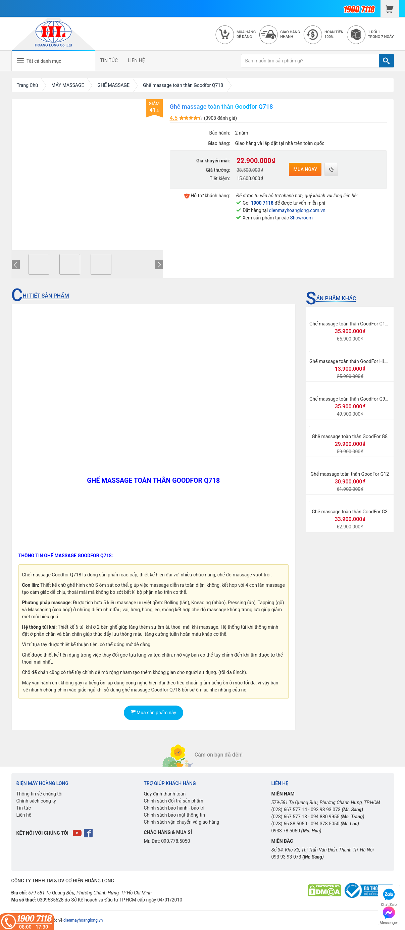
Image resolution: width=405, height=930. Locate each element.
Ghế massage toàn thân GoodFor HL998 (351, 361)
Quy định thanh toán (165, 793)
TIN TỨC (109, 60)
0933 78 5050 (285, 830)
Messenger (389, 915)
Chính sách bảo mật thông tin (174, 815)
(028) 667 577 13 (289, 816)
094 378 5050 (325, 823)
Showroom (301, 217)
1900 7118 (262, 203)
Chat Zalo (389, 896)
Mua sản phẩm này (153, 712)
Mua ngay (305, 169)
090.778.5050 (175, 841)
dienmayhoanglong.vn (83, 920)
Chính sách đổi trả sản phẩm (173, 801)
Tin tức (23, 808)
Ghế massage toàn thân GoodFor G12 (349, 474)
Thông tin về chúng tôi (39, 793)
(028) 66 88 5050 (289, 823)
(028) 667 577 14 (289, 809)
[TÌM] (386, 60)
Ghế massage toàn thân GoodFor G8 (350, 436)
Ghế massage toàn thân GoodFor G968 (350, 399)
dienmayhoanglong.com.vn (297, 210)
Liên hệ (24, 815)
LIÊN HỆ (136, 60)
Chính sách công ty (36, 801)
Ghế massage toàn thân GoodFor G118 (350, 323)
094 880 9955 (325, 816)
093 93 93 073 (326, 809)
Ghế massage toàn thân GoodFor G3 (350, 511)
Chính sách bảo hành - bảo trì (174, 808)
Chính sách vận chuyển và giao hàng (181, 822)
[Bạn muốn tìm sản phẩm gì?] (310, 60)
